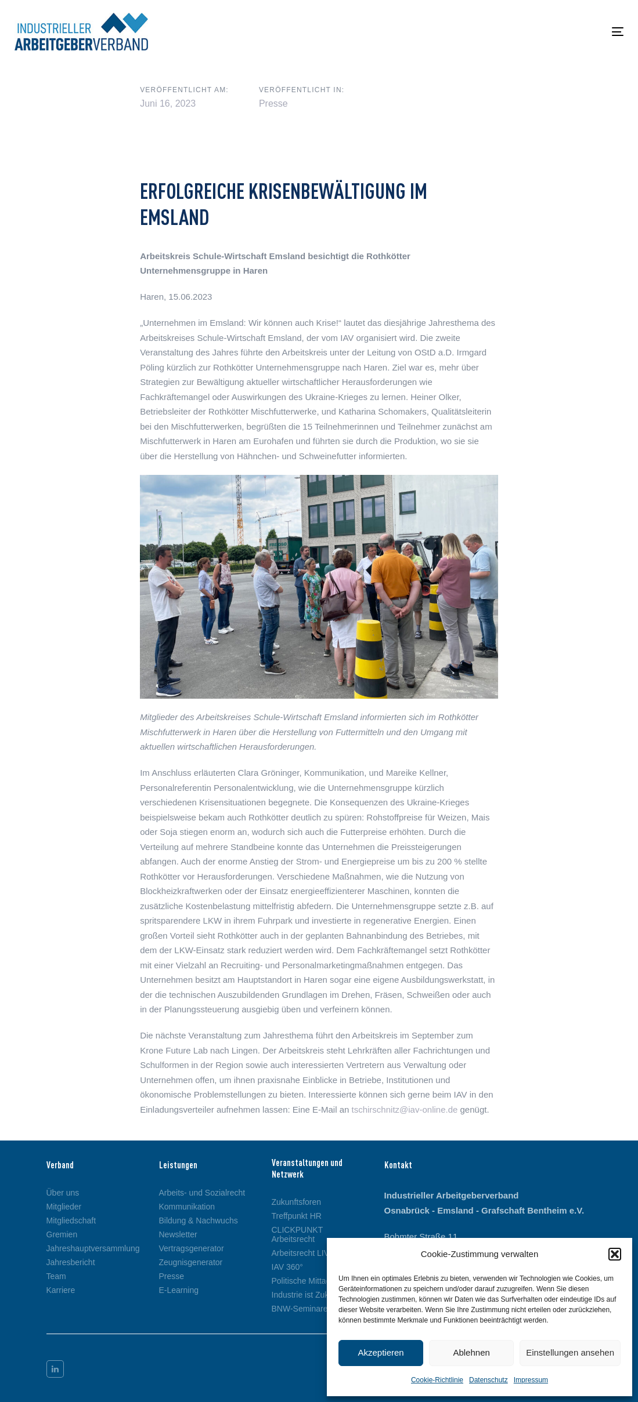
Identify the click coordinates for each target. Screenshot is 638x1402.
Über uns (63, 1192)
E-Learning (179, 1290)
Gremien (62, 1234)
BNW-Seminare (300, 1308)
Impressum (531, 1380)
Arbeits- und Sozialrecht (202, 1192)
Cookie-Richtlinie (437, 1380)
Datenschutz (488, 1380)
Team (56, 1276)
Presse (273, 103)
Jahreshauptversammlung (93, 1248)
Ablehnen (471, 1352)
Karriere (60, 1290)
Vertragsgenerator (191, 1248)
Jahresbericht (70, 1262)
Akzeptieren (380, 1352)
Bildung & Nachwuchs (198, 1220)
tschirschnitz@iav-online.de (405, 1109)
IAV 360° (287, 1267)
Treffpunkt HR (297, 1216)
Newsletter (178, 1234)
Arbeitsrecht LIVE (303, 1253)
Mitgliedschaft (71, 1220)
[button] (615, 1254)
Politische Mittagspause (314, 1280)
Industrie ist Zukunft (307, 1294)
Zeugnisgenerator (191, 1262)
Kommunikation (187, 1206)
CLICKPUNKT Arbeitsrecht (297, 1234)
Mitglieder (64, 1206)
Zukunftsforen (297, 1202)
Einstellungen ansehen (570, 1352)
